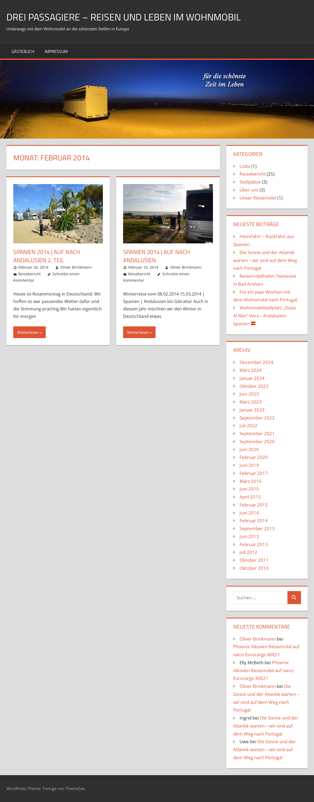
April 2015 (250, 497)
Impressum (56, 51)
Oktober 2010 (254, 568)
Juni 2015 (249, 489)
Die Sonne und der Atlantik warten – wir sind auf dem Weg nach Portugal (265, 260)
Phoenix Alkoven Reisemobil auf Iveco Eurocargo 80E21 (263, 670)
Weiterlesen (28, 332)
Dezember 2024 (256, 362)
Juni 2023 (249, 394)
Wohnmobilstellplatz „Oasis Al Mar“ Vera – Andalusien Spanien (264, 316)
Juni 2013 (249, 536)
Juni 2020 (249, 449)
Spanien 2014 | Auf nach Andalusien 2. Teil (46, 256)
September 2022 (257, 418)
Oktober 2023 (254, 386)
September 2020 (257, 441)
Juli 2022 (248, 425)
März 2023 (251, 402)
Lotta (245, 166)
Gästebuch (22, 51)
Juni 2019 (249, 465)
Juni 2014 (249, 513)
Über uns (249, 190)
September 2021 (257, 433)
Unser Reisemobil (258, 198)
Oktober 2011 (254, 560)
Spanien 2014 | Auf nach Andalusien (156, 256)
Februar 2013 (254, 544)
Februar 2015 (254, 505)
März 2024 (251, 370)
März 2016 (251, 481)
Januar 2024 (252, 378)
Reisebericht (29, 273)
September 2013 (257, 528)
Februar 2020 (254, 457)
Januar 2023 (252, 410)
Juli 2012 (248, 552)
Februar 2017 (254, 473)
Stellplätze (250, 182)
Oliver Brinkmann (76, 267)
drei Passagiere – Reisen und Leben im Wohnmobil (123, 17)
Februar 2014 (254, 520)
